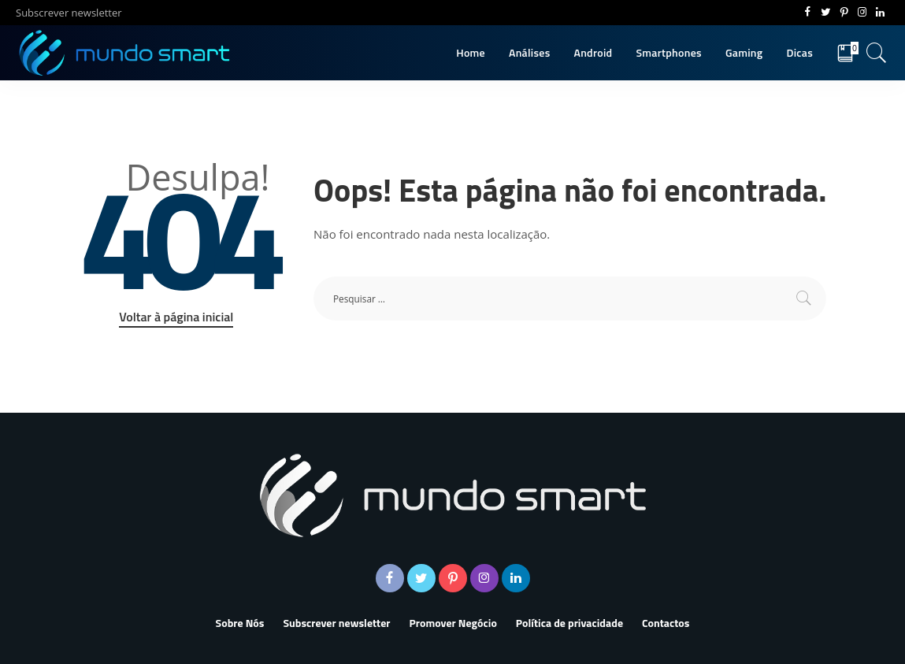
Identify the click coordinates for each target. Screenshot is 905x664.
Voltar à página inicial (176, 316)
